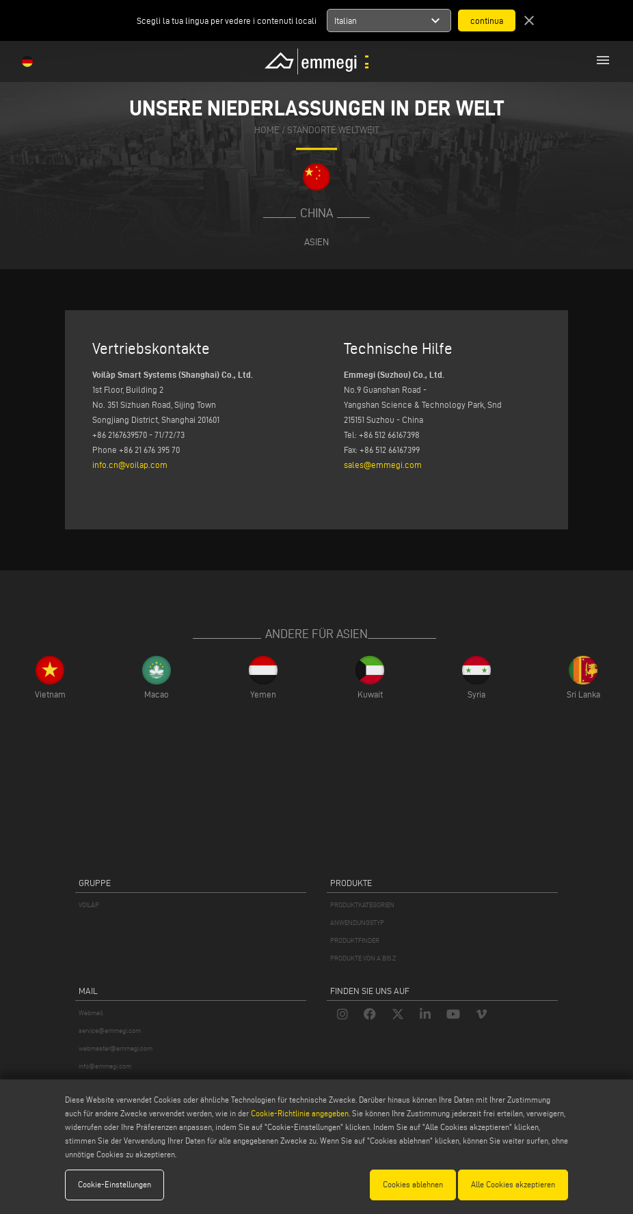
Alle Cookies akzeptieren (513, 1184)
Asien (316, 241)
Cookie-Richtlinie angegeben (300, 1113)
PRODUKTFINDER (354, 940)
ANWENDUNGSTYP (357, 922)
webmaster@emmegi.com (115, 1048)
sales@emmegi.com (383, 464)
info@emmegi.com (105, 1066)
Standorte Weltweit (333, 131)
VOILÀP (89, 905)
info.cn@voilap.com (129, 464)
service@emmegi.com (110, 1030)
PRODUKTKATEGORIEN (362, 905)
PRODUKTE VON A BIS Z (363, 958)
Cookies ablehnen (413, 1184)
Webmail (91, 1013)
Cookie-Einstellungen (114, 1184)
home (267, 131)
